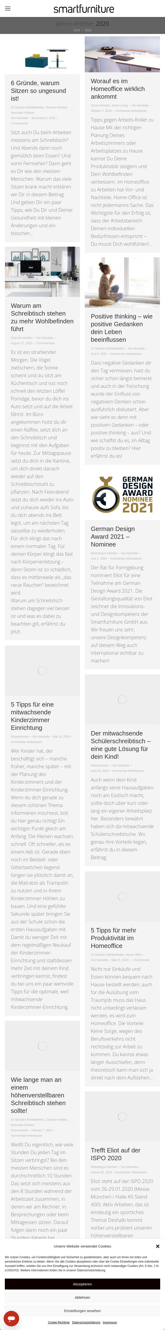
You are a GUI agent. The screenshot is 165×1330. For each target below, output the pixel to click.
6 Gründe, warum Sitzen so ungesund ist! (38, 90)
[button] (157, 1246)
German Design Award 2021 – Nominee (113, 536)
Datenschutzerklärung (86, 1322)
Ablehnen (82, 1297)
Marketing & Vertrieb (104, 553)
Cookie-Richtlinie (59, 1322)
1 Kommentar (19, 123)
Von (19, 118)
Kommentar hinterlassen (131, 111)
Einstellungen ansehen (82, 1311)
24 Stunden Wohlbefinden (27, 107)
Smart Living (120, 105)
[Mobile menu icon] (8, 8)
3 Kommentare (45, 343)
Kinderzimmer (20, 736)
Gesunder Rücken (22, 112)
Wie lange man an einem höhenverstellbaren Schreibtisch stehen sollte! (38, 1095)
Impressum (110, 1322)
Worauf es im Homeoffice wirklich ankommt (118, 88)
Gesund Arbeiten (56, 107)
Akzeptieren (82, 1284)
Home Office (134, 954)
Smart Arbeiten (100, 105)
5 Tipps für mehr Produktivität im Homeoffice (113, 938)
